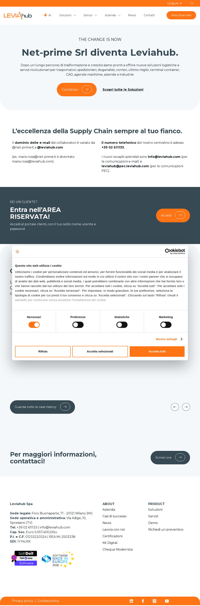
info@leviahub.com (55, 528)
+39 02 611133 (27, 528)
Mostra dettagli (166, 339)
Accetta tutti (157, 351)
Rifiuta (42, 351)
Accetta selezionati (100, 351)
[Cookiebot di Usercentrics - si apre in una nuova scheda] (168, 251)
